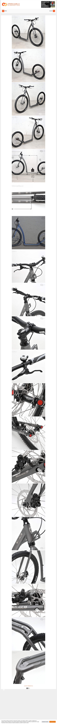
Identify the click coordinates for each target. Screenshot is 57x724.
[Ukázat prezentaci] (28, 685)
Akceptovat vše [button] (52, 721)
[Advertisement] (28, 706)
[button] (3, 11)
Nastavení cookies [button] (45, 721)
